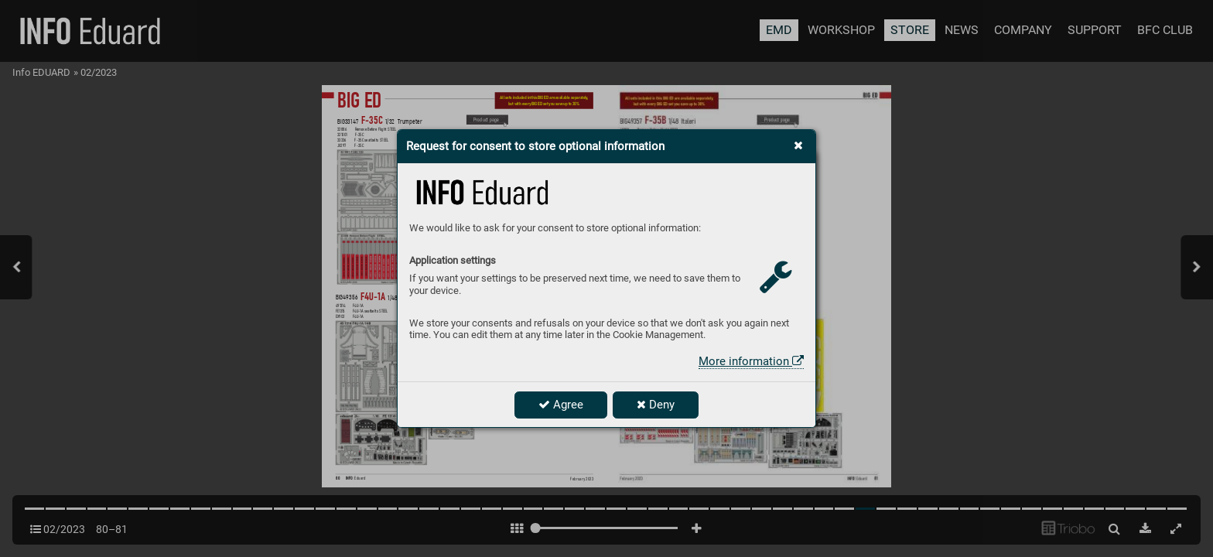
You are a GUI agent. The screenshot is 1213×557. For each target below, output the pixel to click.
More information (751, 361)
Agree (560, 405)
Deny (656, 405)
